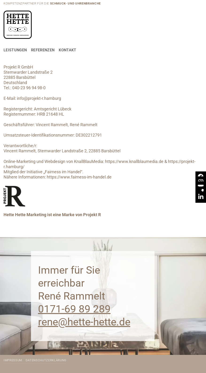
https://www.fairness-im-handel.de (79, 177)
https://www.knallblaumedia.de (134, 161)
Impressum (13, 360)
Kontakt (67, 50)
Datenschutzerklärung (46, 360)
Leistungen (15, 50)
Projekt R (92, 214)
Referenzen (42, 50)
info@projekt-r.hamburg (39, 98)
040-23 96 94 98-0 (29, 87)
